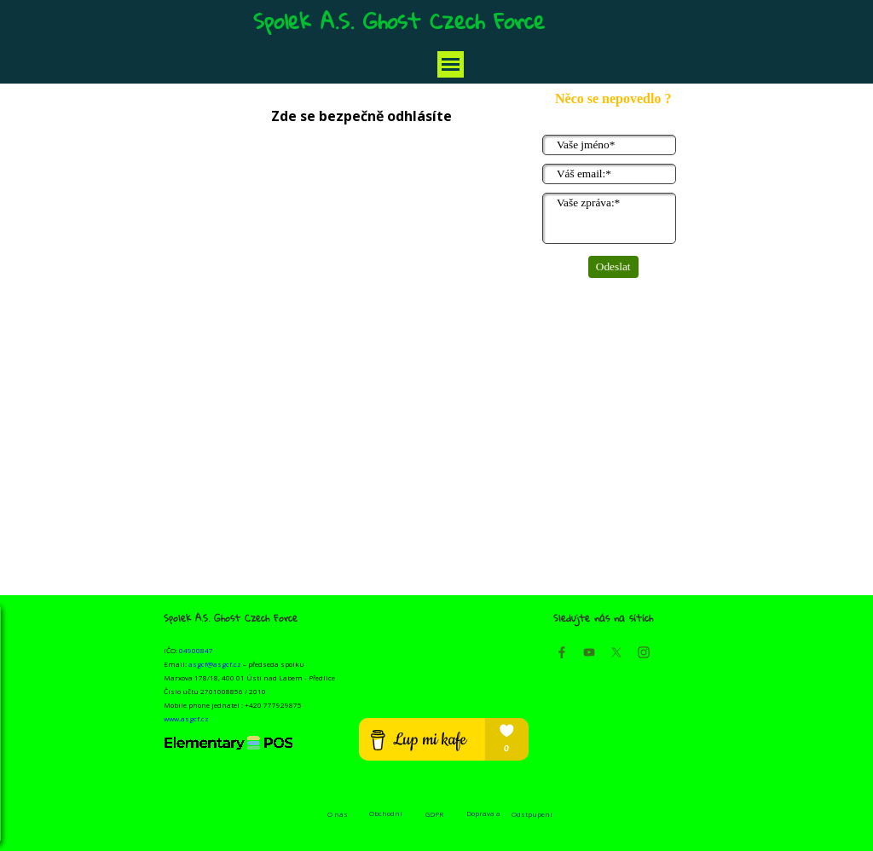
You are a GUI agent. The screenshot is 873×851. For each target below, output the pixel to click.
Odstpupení (532, 814)
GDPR (434, 814)
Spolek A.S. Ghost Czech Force (399, 20)
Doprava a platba (483, 817)
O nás (337, 814)
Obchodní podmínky (385, 817)
